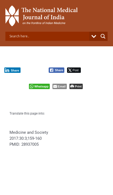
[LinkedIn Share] (12, 70)
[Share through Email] (59, 86)
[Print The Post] (76, 86)
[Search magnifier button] (103, 36)
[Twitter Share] (74, 70)
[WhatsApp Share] (39, 86)
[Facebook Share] (56, 70)
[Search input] (48, 36)
